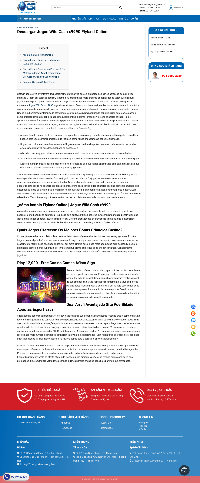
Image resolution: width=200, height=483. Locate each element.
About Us (65, 422)
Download (109, 18)
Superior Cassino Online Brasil (38, 82)
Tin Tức (123, 18)
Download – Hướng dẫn (30, 422)
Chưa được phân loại (27, 27)
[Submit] (120, 7)
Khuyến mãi (79, 18)
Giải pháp (94, 18)
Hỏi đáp (143, 426)
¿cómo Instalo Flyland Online (38, 54)
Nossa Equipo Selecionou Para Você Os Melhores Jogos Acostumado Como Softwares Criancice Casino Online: (44, 73)
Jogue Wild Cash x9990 (40, 105)
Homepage (66, 428)
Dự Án (134, 18)
